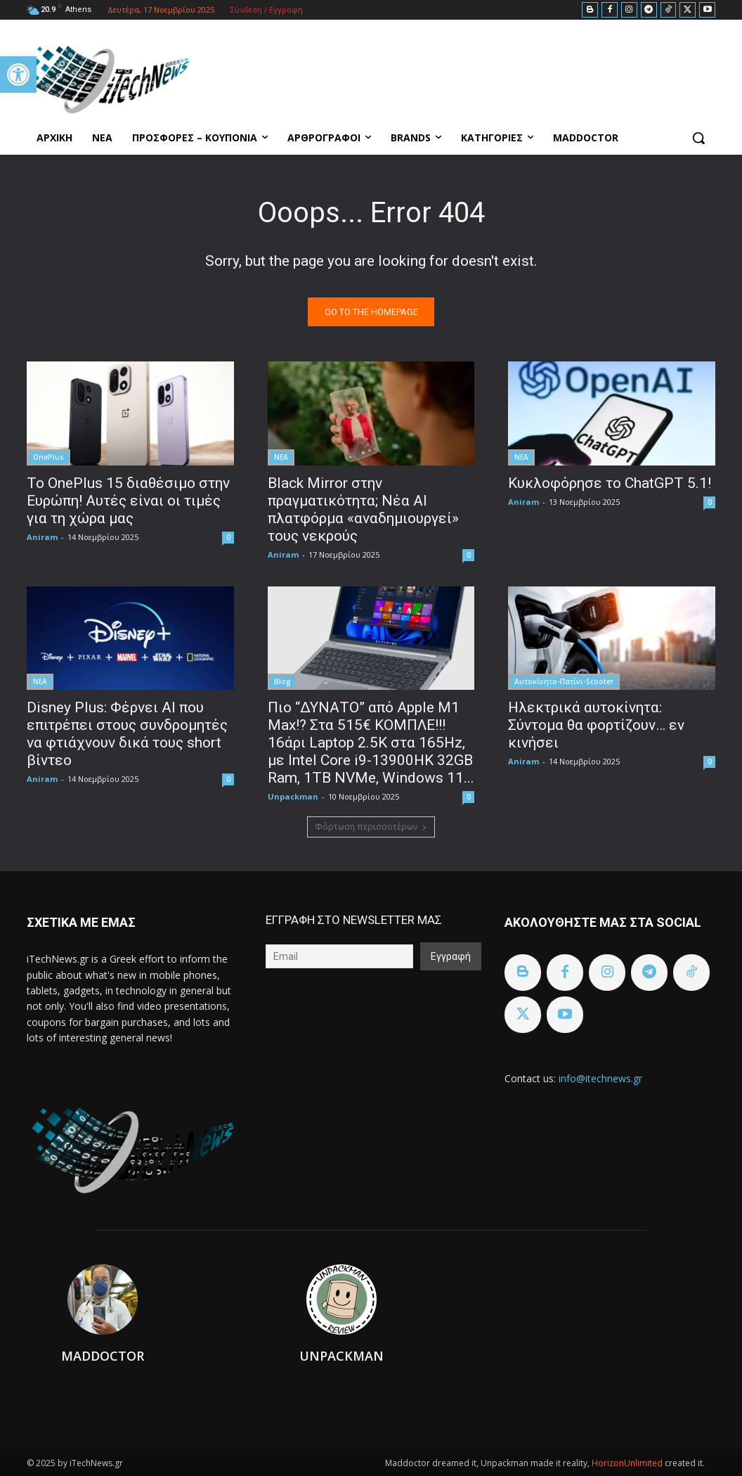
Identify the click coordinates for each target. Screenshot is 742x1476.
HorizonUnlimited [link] (628, 1463)
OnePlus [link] (48, 456)
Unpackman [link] (293, 795)
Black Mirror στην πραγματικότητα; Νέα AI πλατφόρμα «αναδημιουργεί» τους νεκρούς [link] (363, 509)
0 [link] (228, 536)
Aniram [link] (42, 536)
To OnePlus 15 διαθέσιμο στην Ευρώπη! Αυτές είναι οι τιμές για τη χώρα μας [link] (128, 500)
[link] (18, 74)
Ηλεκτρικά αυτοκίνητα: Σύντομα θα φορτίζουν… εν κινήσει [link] (596, 724)
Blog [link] (282, 681)
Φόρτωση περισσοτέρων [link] (371, 827)
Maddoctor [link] (102, 1355)
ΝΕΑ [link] (281, 456)
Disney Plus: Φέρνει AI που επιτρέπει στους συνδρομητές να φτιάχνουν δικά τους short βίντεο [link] (127, 733)
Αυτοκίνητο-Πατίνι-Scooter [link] (563, 681)
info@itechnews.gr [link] (600, 1078)
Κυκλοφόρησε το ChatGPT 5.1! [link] (609, 482)
